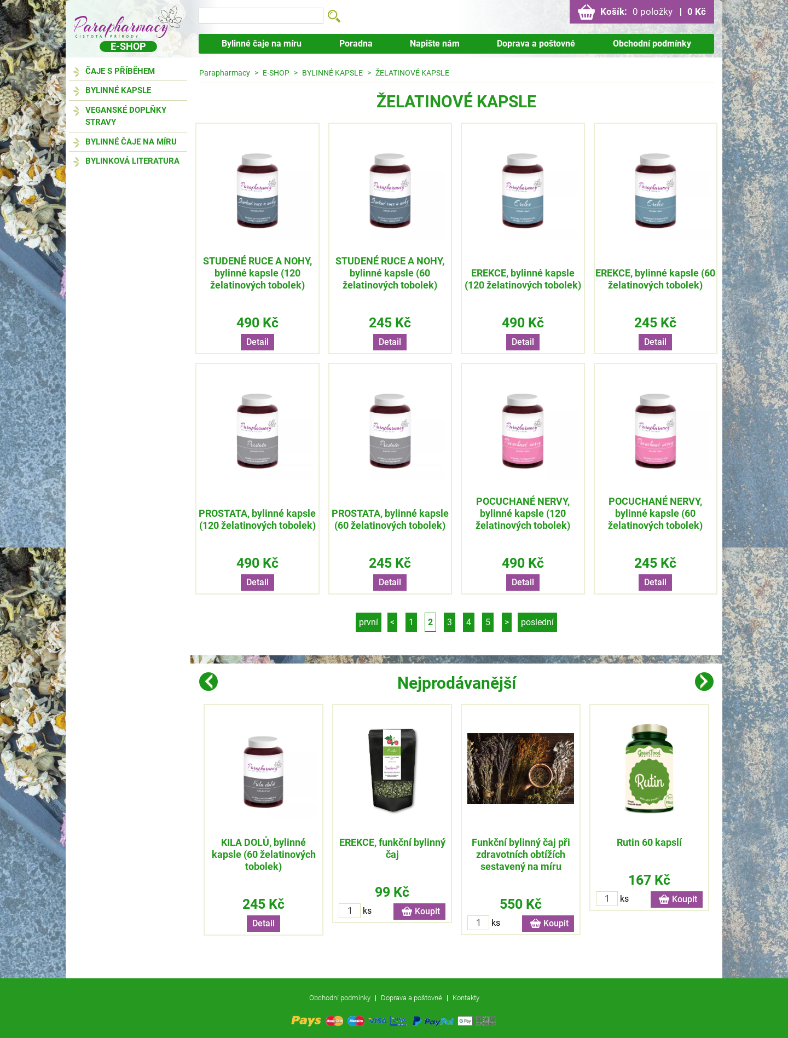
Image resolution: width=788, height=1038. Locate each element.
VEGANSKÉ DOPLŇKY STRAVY (125, 116)
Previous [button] (208, 681)
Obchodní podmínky (652, 43)
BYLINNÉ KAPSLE (118, 90)
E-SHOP (276, 72)
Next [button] (704, 681)
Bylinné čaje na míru (262, 43)
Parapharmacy (224, 72)
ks (367, 911)
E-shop (128, 46)
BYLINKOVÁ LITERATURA (132, 161)
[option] (263, 820)
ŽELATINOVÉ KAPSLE (412, 72)
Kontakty (466, 998)
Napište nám (435, 43)
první (368, 622)
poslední (537, 622)
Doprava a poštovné (536, 43)
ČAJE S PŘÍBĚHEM (120, 71)
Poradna (356, 43)
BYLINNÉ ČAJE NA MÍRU (131, 142)
